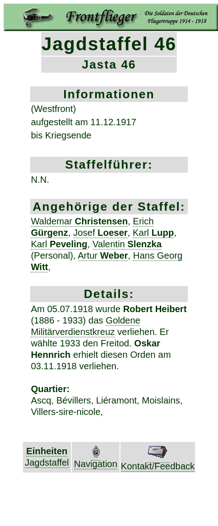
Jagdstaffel (47, 462)
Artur (103, 255)
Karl (153, 233)
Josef (100, 233)
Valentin (127, 244)
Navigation (96, 459)
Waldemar (79, 221)
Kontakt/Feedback (158, 461)
